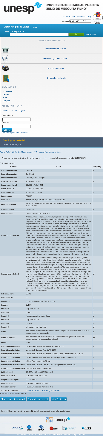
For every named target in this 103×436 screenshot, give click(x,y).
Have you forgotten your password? (14, 133)
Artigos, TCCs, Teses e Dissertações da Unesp (44, 152)
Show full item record (38, 399)
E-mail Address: (7, 115)
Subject (6, 101)
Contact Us (66, 16)
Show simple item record (13, 399)
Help (89, 16)
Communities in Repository (52, 41)
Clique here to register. (12, 144)
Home (34, 27)
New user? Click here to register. (13, 111)
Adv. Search (91, 34)
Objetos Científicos (19, 152)
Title (5, 98)
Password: (5, 122)
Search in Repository (14, 31)
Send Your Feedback (79, 16)
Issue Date (7, 91)
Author (6, 94)
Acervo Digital (5, 152)
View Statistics (59, 399)
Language (76, 21)
